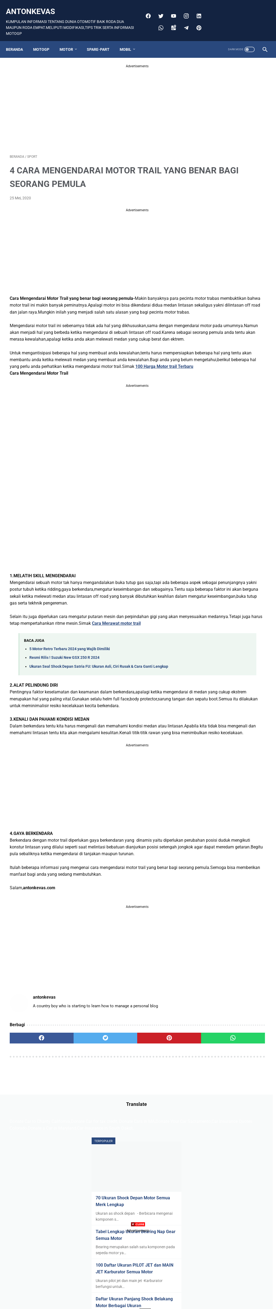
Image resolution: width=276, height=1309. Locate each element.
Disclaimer (110, 1177)
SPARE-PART (102, 40)
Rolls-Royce (230, 644)
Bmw (247, 572)
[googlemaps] (171, 22)
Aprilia (208, 572)
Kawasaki (211, 614)
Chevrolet (211, 583)
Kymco (231, 614)
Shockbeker (212, 655)
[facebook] (145, 10)
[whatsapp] (158, 22)
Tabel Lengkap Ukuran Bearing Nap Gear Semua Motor (229, 216)
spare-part (241, 675)
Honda (242, 593)
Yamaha (228, 665)
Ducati (230, 583)
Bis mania (228, 572)
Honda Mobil (213, 603)
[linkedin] (196, 10)
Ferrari (248, 583)
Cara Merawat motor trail (34, 672)
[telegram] (183, 22)
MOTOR (70, 40)
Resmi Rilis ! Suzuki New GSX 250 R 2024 (64, 706)
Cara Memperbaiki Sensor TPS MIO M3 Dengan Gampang (229, 445)
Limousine (211, 634)
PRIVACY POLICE (139, 1177)
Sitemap (90, 1177)
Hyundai (238, 603)
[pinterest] (196, 22)
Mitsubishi (235, 634)
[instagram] (183, 10)
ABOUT (187, 1177)
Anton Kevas (145, 1186)
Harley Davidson (216, 593)
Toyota (252, 655)
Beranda (18, 40)
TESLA (234, 655)
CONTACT (167, 1177)
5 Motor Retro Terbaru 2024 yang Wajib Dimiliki (69, 698)
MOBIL (129, 40)
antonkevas (34, 5)
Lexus (236, 624)
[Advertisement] (95, 101)
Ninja (254, 634)
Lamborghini (213, 624)
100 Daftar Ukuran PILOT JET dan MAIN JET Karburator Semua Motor (232, 263)
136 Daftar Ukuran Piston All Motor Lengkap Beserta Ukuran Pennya (232, 485)
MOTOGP (45, 40)
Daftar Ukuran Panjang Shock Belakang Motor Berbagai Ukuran (233, 303)
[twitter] (158, 10)
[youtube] (171, 10)
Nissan (209, 644)
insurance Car (214, 675)
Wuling (208, 665)
